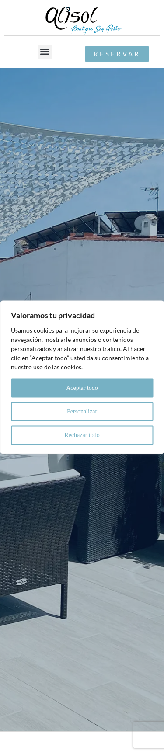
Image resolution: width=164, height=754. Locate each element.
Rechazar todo (81, 434)
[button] (45, 52)
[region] (82, 377)
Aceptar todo (82, 387)
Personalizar (82, 411)
